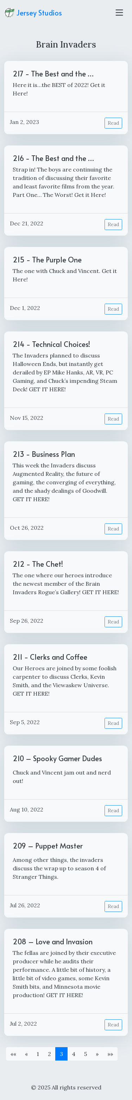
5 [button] (85, 1053)
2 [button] (49, 1053)
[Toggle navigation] (119, 12)
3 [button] (61, 1053)
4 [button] (73, 1053)
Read (113, 123)
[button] (13, 1054)
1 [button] (38, 1053)
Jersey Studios (33, 12)
